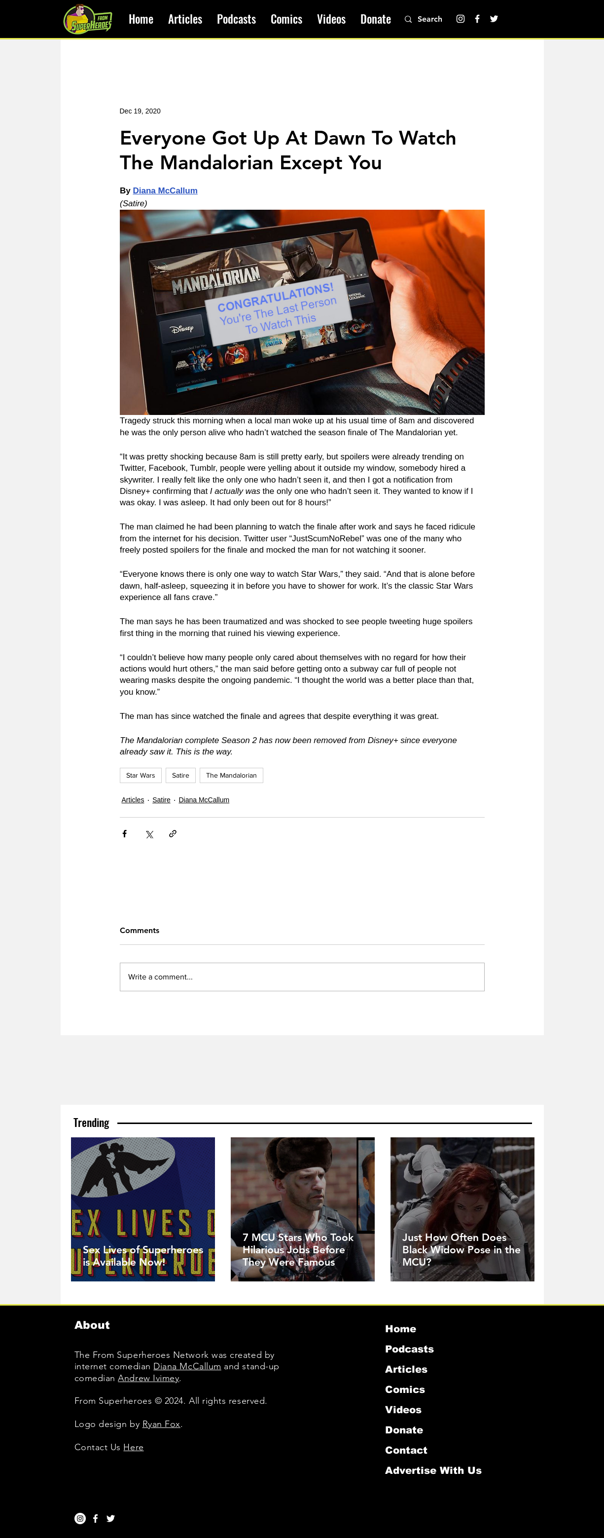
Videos (403, 1409)
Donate (404, 1430)
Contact (406, 1450)
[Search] (435, 19)
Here (133, 1447)
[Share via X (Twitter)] (148, 833)
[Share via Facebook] (124, 833)
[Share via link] (173, 833)
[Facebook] (477, 18)
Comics (405, 1389)
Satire (180, 775)
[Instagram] (460, 18)
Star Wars (140, 775)
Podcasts (409, 1349)
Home (400, 1328)
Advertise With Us (433, 1470)
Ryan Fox (161, 1424)
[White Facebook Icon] (95, 1518)
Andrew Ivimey (148, 1378)
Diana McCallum (203, 800)
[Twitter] (494, 18)
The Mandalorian (231, 775)
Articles (133, 800)
